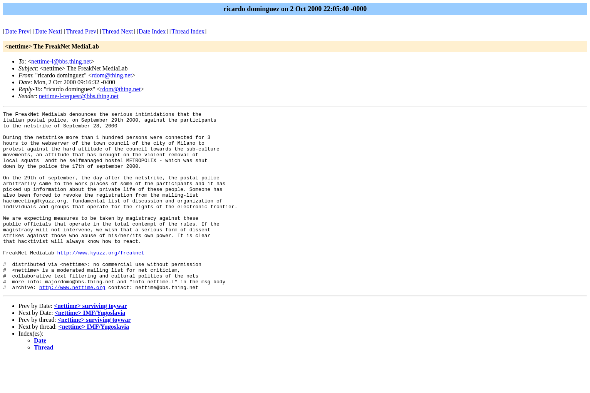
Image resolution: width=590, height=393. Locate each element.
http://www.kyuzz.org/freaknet (100, 281)
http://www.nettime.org (72, 322)
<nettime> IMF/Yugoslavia (90, 348)
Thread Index (187, 31)
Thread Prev (81, 31)
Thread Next (117, 31)
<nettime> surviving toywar (90, 341)
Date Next (47, 31)
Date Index (152, 31)
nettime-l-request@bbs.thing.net (79, 96)
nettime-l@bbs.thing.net (61, 61)
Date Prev (17, 31)
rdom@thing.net (112, 75)
